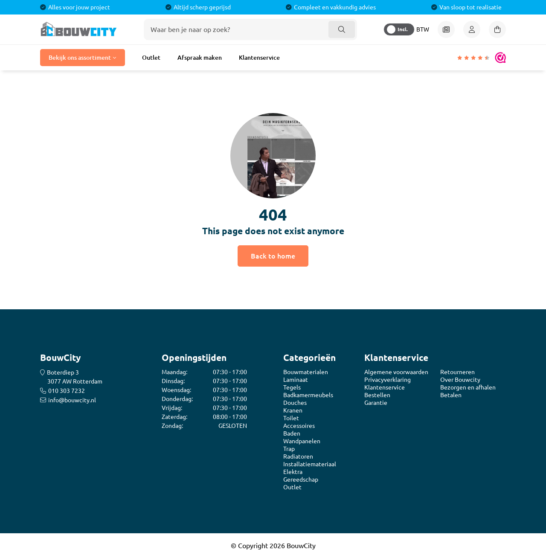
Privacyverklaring (387, 379)
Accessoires (299, 425)
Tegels (292, 387)
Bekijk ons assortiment (80, 57)
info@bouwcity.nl (72, 400)
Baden (291, 433)
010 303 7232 (66, 390)
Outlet (151, 57)
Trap (289, 448)
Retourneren (457, 372)
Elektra (292, 471)
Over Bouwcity (460, 379)
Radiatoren (298, 456)
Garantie (375, 402)
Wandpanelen (301, 441)
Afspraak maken (199, 57)
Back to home (273, 256)
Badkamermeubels (308, 395)
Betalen (451, 395)
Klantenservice (259, 57)
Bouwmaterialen (305, 372)
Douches (295, 402)
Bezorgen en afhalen (468, 387)
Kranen (292, 410)
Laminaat (295, 379)
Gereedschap (300, 479)
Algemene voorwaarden (396, 372)
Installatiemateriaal (309, 464)
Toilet (291, 418)
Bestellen (377, 395)
